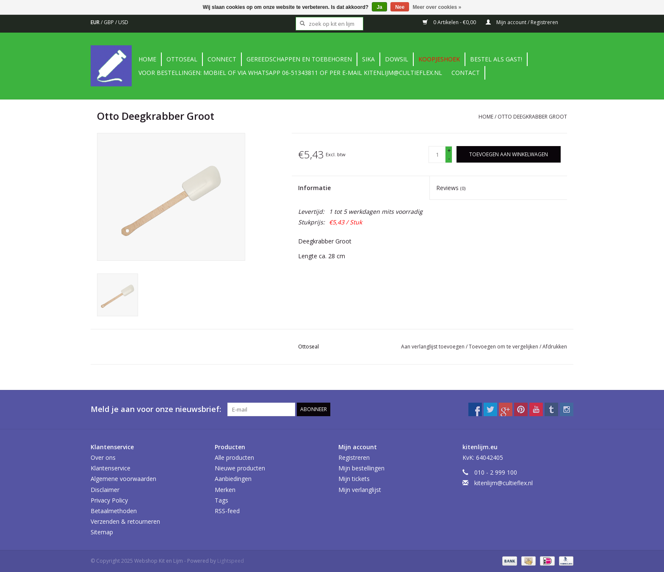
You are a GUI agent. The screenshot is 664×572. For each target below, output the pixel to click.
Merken (225, 490)
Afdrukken (554, 346)
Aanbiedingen (233, 479)
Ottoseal (181, 59)
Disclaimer (105, 490)
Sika (368, 59)
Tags (221, 500)
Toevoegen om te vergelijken (504, 346)
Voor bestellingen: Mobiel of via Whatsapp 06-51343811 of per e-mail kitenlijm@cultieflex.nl (290, 73)
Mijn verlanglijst (359, 490)
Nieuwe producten (240, 468)
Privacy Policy (109, 500)
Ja (379, 7)
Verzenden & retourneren (125, 521)
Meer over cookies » (437, 7)
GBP (109, 22)
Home (147, 59)
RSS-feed (227, 511)
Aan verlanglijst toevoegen (433, 346)
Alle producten (234, 457)
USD (123, 22)
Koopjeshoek (439, 59)
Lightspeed (230, 560)
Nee (399, 7)
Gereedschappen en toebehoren (299, 59)
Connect (222, 59)
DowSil (396, 59)
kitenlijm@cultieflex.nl (503, 483)
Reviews (450, 188)
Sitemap (102, 532)
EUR (96, 22)
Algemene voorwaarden (123, 479)
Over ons (103, 457)
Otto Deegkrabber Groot (532, 116)
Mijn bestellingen (361, 468)
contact (465, 73)
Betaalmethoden (114, 511)
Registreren (354, 457)
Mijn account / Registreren (522, 22)
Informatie (314, 188)
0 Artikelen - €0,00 (450, 22)
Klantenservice (110, 468)
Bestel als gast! (496, 59)
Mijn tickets (354, 479)
